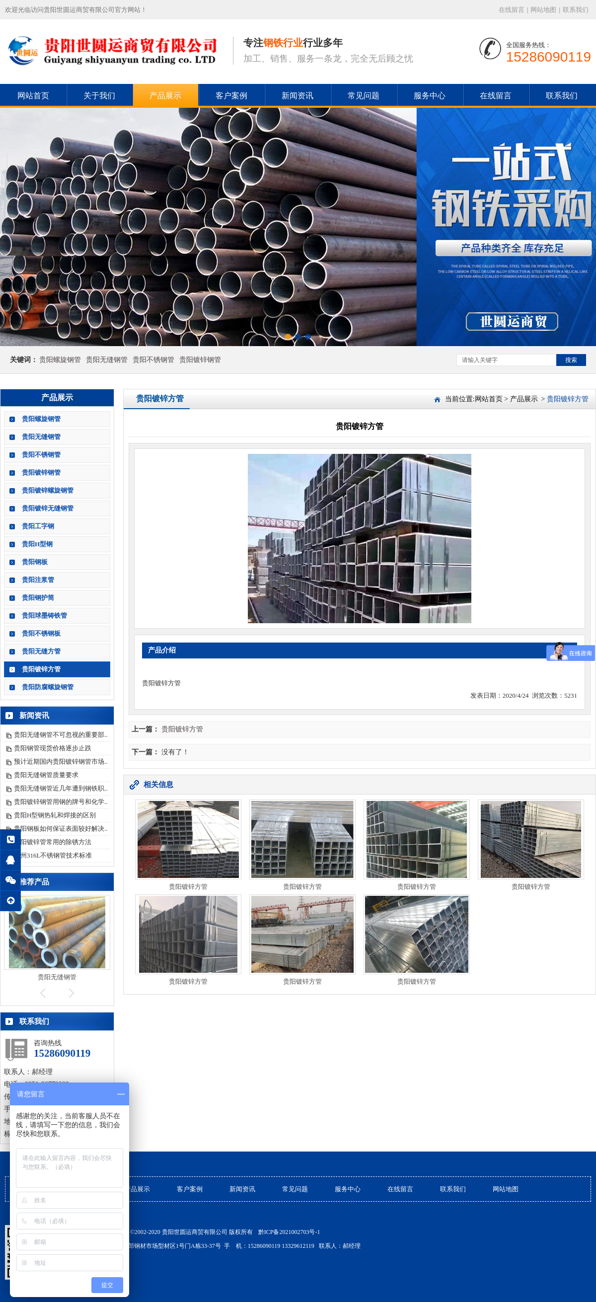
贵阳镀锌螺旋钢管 (48, 490)
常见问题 (363, 95)
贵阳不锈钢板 (41, 633)
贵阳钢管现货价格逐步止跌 (52, 748)
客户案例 (231, 95)
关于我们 (99, 95)
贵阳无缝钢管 (107, 359)
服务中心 (430, 95)
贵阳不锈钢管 (153, 359)
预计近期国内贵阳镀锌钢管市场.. (61, 761)
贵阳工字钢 (38, 526)
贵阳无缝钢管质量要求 (46, 775)
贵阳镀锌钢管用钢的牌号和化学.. (61, 801)
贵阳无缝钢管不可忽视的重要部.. (61, 734)
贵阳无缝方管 (41, 651)
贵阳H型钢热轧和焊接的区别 (55, 815)
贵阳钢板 (35, 562)
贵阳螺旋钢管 (60, 359)
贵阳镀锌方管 (41, 669)
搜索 (571, 360)
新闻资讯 (297, 95)
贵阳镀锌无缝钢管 (48, 508)
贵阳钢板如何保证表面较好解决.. (61, 828)
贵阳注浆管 (38, 579)
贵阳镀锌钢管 (200, 359)
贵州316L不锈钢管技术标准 (53, 855)
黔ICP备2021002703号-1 (289, 1232)
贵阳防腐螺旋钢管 (48, 687)
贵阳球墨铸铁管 (44, 615)
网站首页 (33, 95)
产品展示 (165, 95)
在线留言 (511, 9)
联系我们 (576, 9)
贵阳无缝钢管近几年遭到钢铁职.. (61, 788)
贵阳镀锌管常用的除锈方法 (52, 842)
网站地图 (543, 9)
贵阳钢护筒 (38, 597)
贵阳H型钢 (37, 544)
